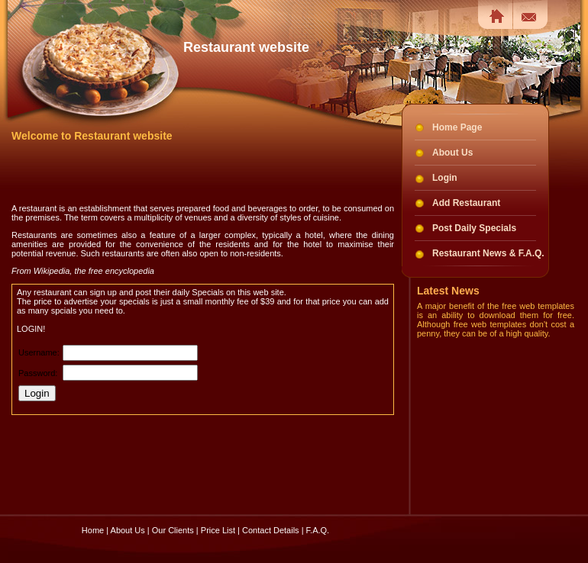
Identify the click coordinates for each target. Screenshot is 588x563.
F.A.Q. (318, 516)
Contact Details (270, 516)
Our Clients (173, 516)
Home (93, 516)
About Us (452, 152)
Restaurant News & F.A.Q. (488, 253)
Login (444, 177)
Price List (218, 516)
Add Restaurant (466, 203)
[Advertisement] (190, 172)
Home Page (457, 127)
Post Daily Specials (474, 228)
